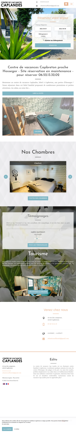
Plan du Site (16, 378)
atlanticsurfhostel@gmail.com (49, 6)
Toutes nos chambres (38, 198)
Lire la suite (38, 93)
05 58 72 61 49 (44, 2)
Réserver (53, 45)
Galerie (38, 131)
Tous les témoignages (38, 245)
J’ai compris (7, 429)
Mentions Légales (7, 378)
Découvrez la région (38, 291)
